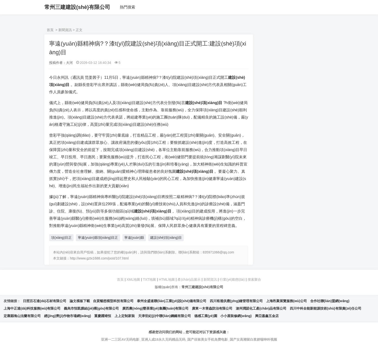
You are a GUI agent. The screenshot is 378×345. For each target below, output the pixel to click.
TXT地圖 (149, 279)
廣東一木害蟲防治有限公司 (212, 308)
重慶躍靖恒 (102, 316)
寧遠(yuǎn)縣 (134, 237)
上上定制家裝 (125, 316)
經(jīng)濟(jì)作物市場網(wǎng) (67, 316)
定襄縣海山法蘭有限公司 (22, 316)
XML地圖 (133, 279)
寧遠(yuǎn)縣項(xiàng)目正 (98, 237)
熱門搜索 (127, 7)
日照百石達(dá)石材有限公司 (44, 301)
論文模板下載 (80, 301)
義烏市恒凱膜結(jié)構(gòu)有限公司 (91, 308)
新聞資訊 (65, 30)
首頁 (50, 30)
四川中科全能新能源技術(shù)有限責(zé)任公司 (325, 308)
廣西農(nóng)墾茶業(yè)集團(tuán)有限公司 (155, 308)
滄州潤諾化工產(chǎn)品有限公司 (261, 308)
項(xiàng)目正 (61, 237)
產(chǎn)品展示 (189, 279)
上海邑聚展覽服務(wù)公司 (286, 301)
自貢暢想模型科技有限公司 (113, 301)
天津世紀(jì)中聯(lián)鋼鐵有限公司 (164, 316)
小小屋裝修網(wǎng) (235, 316)
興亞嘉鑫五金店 (267, 316)
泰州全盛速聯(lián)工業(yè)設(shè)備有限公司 (171, 301)
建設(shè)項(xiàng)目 (166, 237)
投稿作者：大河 (61, 63)
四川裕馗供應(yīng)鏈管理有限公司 (236, 301)
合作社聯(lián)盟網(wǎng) (330, 301)
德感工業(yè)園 (205, 316)
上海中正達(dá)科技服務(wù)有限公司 (32, 308)
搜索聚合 (254, 279)
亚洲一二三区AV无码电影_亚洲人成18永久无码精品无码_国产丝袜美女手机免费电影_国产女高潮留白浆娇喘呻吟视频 (189, 339)
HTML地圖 (167, 279)
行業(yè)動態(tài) (232, 279)
